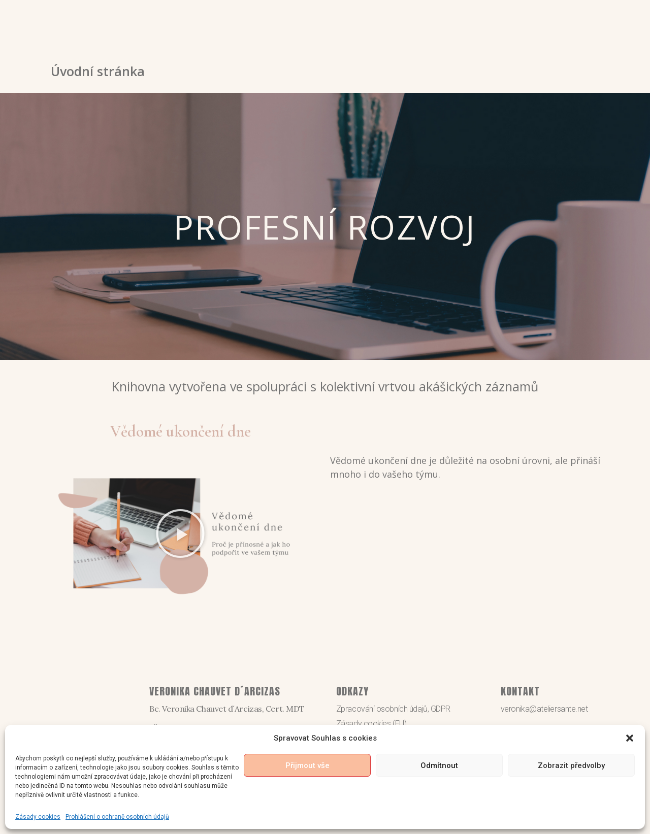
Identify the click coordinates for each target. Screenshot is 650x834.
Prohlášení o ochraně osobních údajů (117, 816)
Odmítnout (439, 765)
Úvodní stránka (98, 71)
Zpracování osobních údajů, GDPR (393, 709)
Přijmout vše (307, 765)
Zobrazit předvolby (571, 765)
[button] (630, 738)
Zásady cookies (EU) (371, 723)
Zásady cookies (37, 816)
